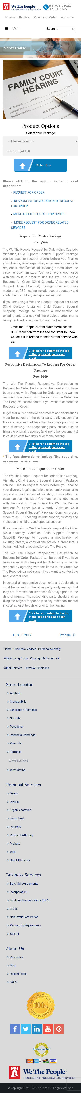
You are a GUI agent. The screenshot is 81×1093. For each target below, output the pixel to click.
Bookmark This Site (17, 17)
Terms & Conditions (36, 668)
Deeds (14, 793)
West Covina (17, 770)
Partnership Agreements (25, 925)
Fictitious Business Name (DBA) (29, 900)
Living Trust (17, 818)
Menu (12, 28)
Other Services (13, 668)
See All (14, 933)
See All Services (20, 860)
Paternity (15, 826)
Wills (13, 852)
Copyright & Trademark (44, 658)
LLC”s (13, 908)
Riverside (15, 743)
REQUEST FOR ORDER (28, 192)
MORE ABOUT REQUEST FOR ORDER (39, 214)
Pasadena (16, 726)
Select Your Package (40, 133)
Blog (13, 965)
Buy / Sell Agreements (24, 883)
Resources (16, 957)
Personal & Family (49, 649)
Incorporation (18, 892)
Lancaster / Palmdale (23, 709)
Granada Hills (18, 701)
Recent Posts (18, 973)
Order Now (43, 165)
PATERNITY (23, 635)
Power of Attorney (21, 835)
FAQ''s (13, 982)
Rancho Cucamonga (22, 735)
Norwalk (15, 718)
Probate (65, 635)
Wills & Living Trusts (16, 658)
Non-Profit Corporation (24, 917)
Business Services (25, 649)
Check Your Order (45, 17)
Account (66, 17)
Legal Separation (20, 810)
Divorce (14, 801)
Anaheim (15, 693)
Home (8, 649)
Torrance (15, 751)
